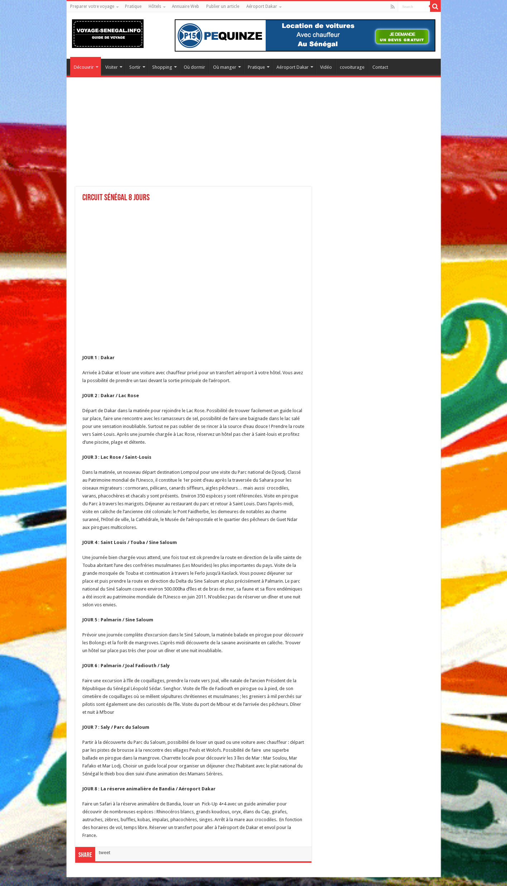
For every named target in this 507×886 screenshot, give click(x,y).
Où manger (224, 67)
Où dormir (194, 67)
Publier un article (222, 6)
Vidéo (326, 67)
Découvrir (84, 67)
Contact (380, 67)
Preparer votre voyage (92, 6)
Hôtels (155, 6)
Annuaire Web (185, 6)
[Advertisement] (254, 136)
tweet (104, 852)
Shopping (162, 67)
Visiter (111, 67)
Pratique (133, 6)
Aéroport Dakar (261, 6)
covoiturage (352, 67)
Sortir (135, 67)
